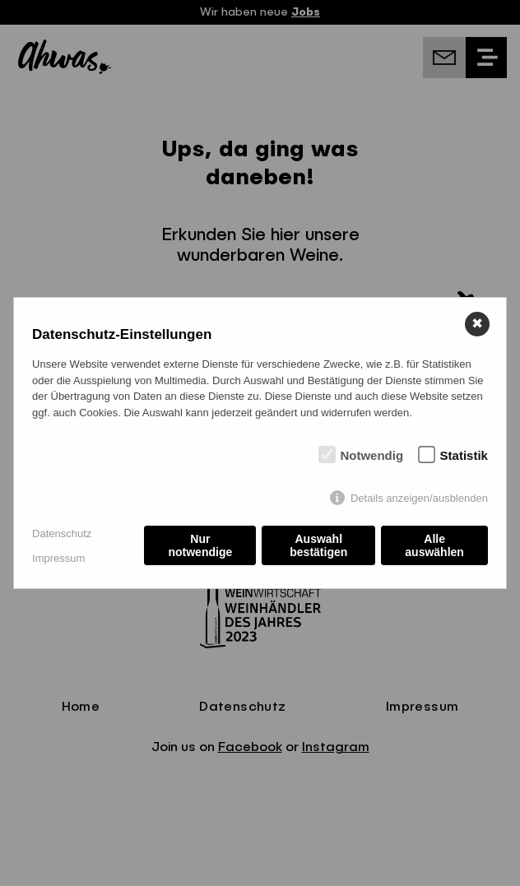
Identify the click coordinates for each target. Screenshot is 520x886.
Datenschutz (61, 533)
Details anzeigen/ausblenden (419, 498)
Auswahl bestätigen (318, 545)
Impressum (58, 558)
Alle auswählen (434, 545)
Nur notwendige (200, 545)
